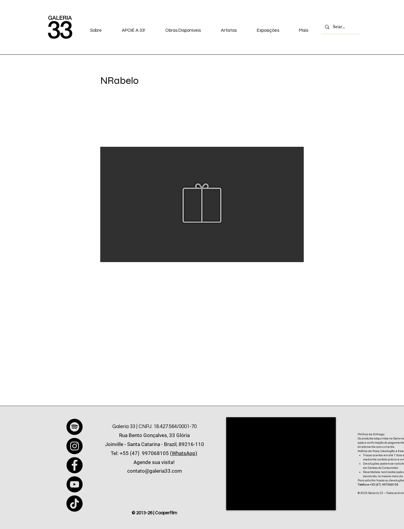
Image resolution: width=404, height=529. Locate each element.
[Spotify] (74, 427)
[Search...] (340, 27)
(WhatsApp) (183, 453)
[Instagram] (74, 446)
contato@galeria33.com (154, 471)
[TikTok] (74, 503)
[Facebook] (74, 465)
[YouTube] (74, 484)
